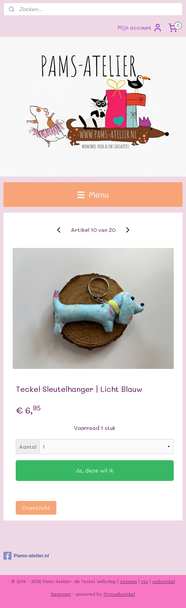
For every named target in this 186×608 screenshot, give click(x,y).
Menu (93, 194)
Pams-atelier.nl (26, 555)
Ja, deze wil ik (95, 470)
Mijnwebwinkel (119, 594)
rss (144, 581)
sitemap (128, 581)
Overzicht (36, 507)
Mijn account (140, 27)
